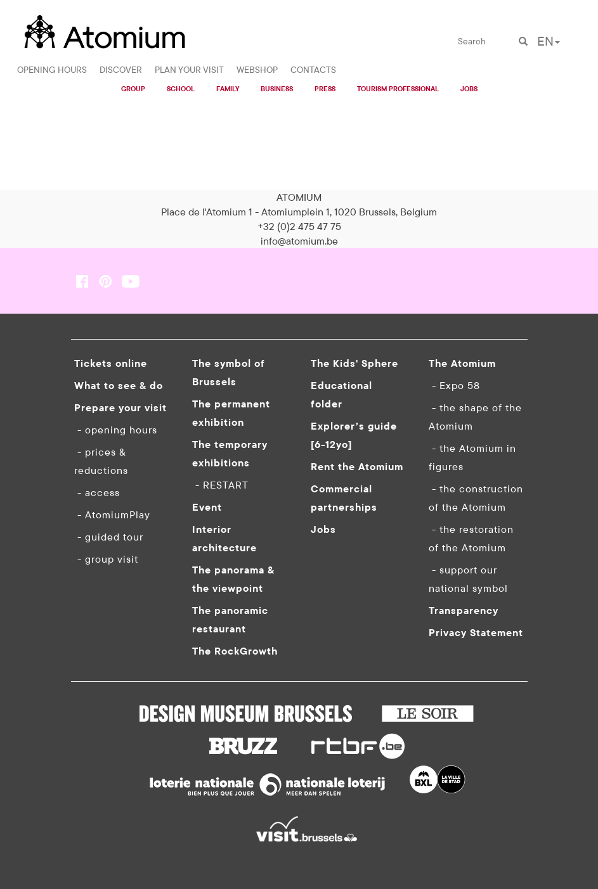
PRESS (325, 88)
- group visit (106, 559)
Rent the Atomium (357, 466)
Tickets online (110, 363)
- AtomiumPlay (112, 514)
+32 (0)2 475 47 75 (299, 226)
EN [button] (548, 41)
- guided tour (108, 536)
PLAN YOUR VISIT (189, 69)
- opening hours (115, 429)
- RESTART (220, 484)
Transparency (463, 610)
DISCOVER (121, 69)
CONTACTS (313, 69)
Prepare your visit (120, 407)
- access (97, 492)
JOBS (469, 88)
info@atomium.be (299, 240)
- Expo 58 (454, 385)
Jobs (323, 529)
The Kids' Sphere (354, 363)
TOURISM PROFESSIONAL (398, 88)
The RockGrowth (235, 650)
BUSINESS (277, 88)
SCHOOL (181, 88)
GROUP (133, 88)
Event (207, 507)
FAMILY (227, 88)
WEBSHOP (257, 69)
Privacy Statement (476, 632)
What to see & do (118, 385)
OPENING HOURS (52, 69)
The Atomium (462, 363)
